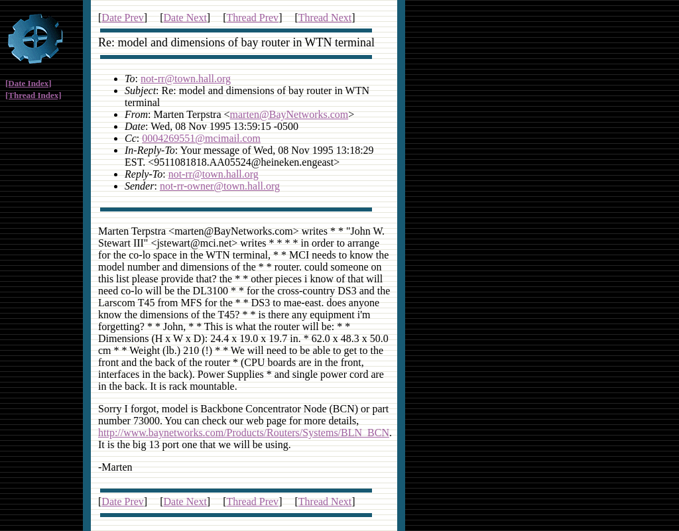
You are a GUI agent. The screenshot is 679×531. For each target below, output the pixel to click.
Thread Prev (252, 17)
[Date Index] (28, 83)
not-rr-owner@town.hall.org (220, 186)
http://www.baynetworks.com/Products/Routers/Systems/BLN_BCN (243, 432)
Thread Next (324, 17)
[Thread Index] (33, 95)
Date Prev (122, 17)
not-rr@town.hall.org (186, 78)
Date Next (185, 17)
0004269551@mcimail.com (201, 138)
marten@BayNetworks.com (289, 114)
